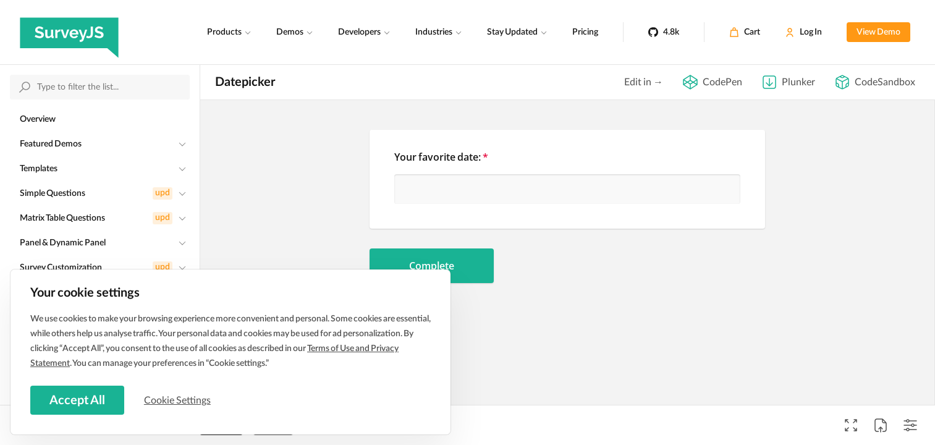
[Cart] (744, 32)
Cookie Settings (178, 400)
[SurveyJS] (69, 32)
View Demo (878, 32)
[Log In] (803, 32)
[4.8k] (663, 32)
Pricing (585, 32)
